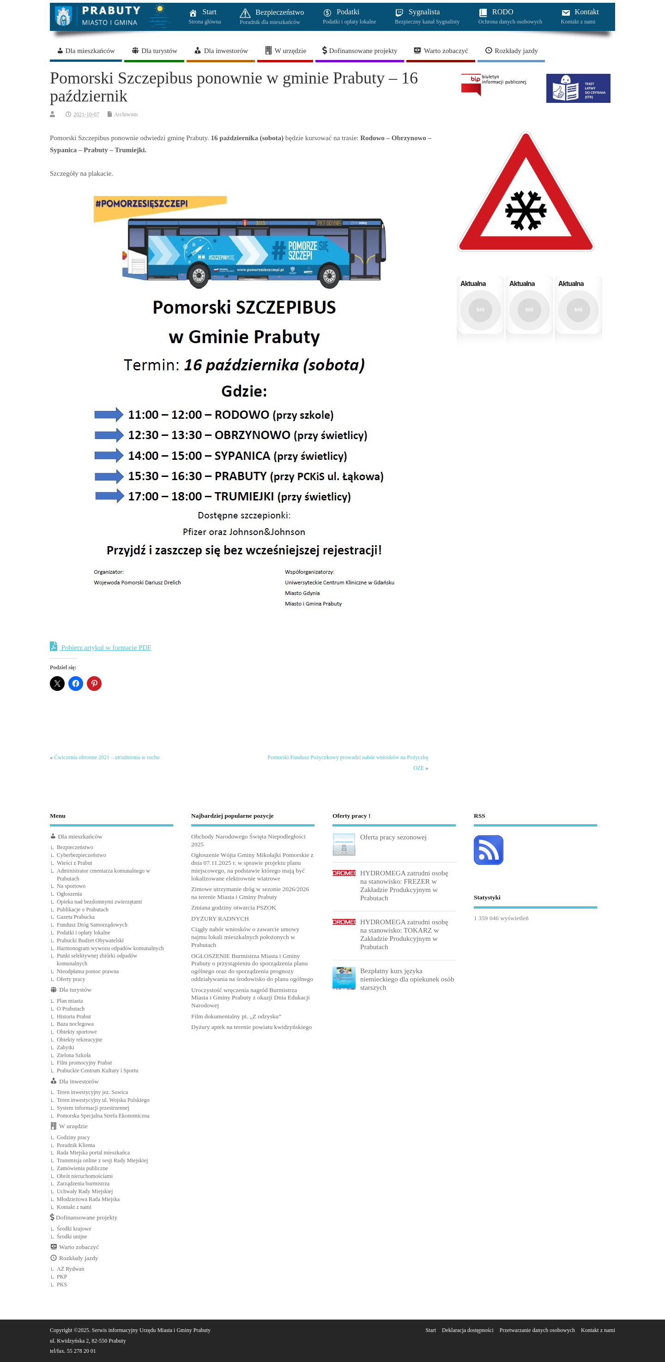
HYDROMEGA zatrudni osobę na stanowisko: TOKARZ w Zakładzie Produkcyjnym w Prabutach (404, 934)
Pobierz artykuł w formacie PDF (100, 646)
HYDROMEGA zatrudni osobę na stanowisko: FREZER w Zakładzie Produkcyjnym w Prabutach (404, 885)
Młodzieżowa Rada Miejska (88, 1199)
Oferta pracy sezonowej (393, 837)
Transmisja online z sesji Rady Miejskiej (102, 1160)
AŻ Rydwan (70, 1269)
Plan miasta (70, 1001)
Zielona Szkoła (74, 1055)
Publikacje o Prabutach (83, 909)
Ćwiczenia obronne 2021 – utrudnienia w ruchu (107, 757)
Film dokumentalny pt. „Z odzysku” (236, 1016)
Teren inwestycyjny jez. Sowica (92, 1092)
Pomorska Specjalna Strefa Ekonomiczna (103, 1115)
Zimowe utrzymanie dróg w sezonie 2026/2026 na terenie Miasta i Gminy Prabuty (250, 893)
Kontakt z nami (74, 1207)
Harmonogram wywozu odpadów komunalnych (110, 948)
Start (430, 1330)
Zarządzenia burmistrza (83, 1183)
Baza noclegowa (75, 1024)
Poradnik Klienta (76, 1145)
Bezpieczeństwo (75, 847)
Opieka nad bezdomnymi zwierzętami (99, 901)
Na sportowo (71, 886)
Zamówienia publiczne (82, 1168)
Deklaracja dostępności (468, 1330)
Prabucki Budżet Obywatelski (90, 940)
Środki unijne (72, 1236)
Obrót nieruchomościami (85, 1176)
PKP (62, 1276)
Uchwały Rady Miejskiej (85, 1191)
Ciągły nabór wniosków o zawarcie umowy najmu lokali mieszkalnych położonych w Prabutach (245, 937)
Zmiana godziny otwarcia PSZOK (233, 907)
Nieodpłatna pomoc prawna (88, 971)
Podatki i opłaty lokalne (83, 932)
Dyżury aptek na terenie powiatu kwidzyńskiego (251, 1026)
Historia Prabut (74, 1016)
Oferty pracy (71, 979)
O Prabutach (71, 1008)
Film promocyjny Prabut (84, 1062)
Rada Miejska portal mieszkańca (93, 1152)
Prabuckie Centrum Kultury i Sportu (98, 1070)
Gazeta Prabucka (76, 917)
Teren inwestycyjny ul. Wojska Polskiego (103, 1100)
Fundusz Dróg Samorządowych (92, 925)
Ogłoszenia (69, 894)
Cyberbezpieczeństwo (81, 855)
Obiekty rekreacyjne (80, 1039)
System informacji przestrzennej (93, 1108)
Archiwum (126, 114)
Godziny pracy (73, 1137)
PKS (62, 1284)
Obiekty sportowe (77, 1032)
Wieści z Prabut (74, 863)
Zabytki (65, 1047)
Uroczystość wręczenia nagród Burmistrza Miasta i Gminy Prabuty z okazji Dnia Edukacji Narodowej (250, 998)
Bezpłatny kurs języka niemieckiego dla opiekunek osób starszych (407, 979)
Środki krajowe (74, 1228)
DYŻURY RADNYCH (220, 918)
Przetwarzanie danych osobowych (537, 1330)
